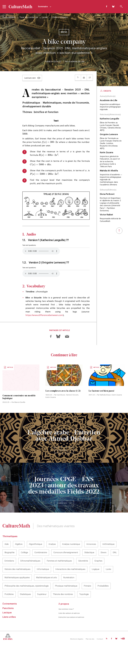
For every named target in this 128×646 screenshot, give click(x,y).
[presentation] (25, 134)
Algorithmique (35, 544)
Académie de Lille (76, 62)
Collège (24, 553)
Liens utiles (9, 617)
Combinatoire (40, 553)
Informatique (43, 569)
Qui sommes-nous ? (66, 609)
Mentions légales (76, 639)
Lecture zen (30, 78)
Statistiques (25, 594)
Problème (9, 594)
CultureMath (9, 17)
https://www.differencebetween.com (44, 315)
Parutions (8, 608)
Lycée (45, 17)
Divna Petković (107, 194)
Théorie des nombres (63, 594)
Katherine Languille (109, 119)
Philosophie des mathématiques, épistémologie (26, 586)
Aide (6, 544)
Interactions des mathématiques (70, 569)
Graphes (98, 561)
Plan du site (90, 639)
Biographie (9, 553)
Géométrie (83, 561)
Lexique (7, 612)
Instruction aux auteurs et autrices (71, 617)
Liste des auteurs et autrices (69, 613)
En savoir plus (62, 450)
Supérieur (41, 594)
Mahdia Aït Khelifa (109, 171)
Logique (95, 569)
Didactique (89, 553)
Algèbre (18, 544)
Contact (100, 639)
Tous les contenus (28, 17)
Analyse (52, 544)
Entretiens (9, 561)
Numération (68, 578)
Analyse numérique (71, 544)
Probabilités (103, 586)
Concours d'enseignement (65, 553)
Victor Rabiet (106, 215)
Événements (9, 604)
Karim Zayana (106, 153)
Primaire (87, 586)
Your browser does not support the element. (41, 251)
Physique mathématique (66, 586)
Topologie (84, 594)
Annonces (91, 544)
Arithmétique (108, 544)
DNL (115, 553)
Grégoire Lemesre (109, 134)
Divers (103, 553)
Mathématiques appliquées (17, 578)
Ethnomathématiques (30, 561)
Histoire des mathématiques (17, 569)
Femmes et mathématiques (59, 561)
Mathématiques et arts (46, 578)
